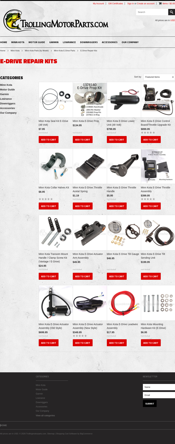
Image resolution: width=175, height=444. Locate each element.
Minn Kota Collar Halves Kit (54, 187)
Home (2, 51)
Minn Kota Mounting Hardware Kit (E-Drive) (153, 326)
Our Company (130, 42)
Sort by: (137, 77)
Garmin (54, 42)
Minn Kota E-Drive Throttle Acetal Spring (87, 189)
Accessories (109, 42)
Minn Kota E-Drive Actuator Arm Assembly (88, 256)
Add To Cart (48, 139)
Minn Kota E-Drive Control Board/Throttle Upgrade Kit (156, 123)
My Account (98, 3)
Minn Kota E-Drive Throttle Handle (121, 189)
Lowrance (69, 42)
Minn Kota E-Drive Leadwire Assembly (122, 326)
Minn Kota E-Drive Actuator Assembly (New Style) (88, 326)
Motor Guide (37, 42)
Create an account (145, 3)
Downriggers (89, 42)
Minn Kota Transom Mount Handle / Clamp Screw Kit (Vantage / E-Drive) (53, 258)
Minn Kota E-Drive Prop (86, 121)
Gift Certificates (115, 3)
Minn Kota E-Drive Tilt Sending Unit (153, 256)
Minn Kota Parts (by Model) (37, 51)
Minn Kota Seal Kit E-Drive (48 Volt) (53, 123)
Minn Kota (17, 42)
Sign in (130, 3)
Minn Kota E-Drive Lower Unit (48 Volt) (121, 123)
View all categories (45, 415)
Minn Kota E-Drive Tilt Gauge (123, 254)
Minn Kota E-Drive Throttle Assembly (155, 189)
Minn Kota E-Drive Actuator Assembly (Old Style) (54, 326)
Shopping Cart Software (66, 434)
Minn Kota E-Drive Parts (64, 51)
